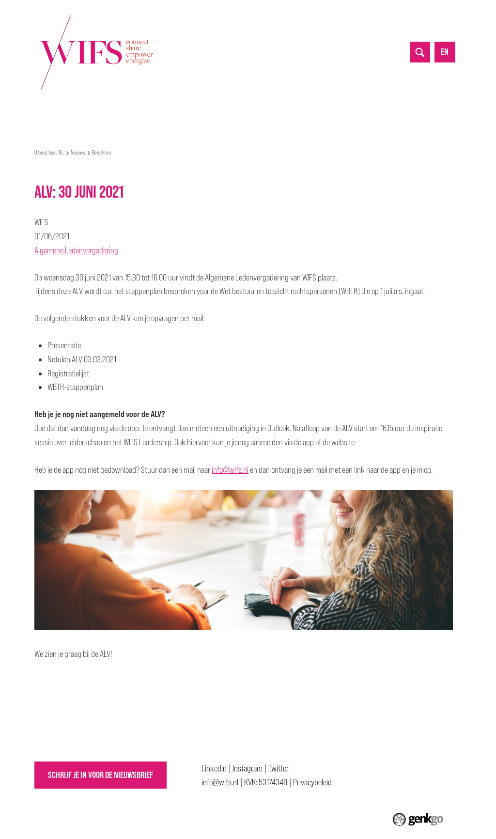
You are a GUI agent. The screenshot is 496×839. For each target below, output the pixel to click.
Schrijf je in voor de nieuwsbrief (100, 775)
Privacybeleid (312, 782)
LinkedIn (214, 768)
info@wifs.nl (230, 470)
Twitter (278, 768)
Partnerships (238, 114)
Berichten (101, 152)
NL (38, 113)
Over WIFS (66, 114)
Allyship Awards (334, 114)
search (420, 52)
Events (152, 114)
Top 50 (284, 114)
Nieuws (191, 114)
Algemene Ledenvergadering (76, 250)
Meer (381, 113)
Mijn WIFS (111, 114)
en (445, 52)
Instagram (247, 768)
